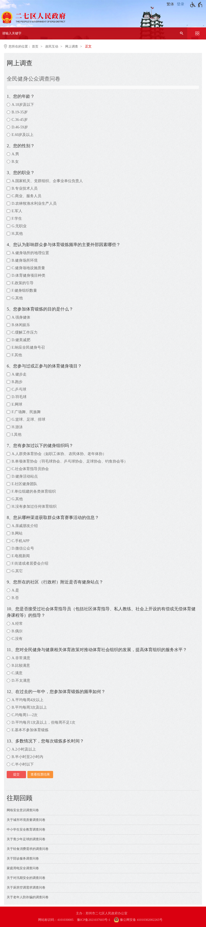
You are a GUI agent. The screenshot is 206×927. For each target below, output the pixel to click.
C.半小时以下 (23, 764)
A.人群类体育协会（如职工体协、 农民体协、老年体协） (59, 454)
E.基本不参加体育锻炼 (30, 730)
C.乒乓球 (19, 389)
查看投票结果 (40, 774)
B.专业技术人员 (25, 188)
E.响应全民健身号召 (28, 347)
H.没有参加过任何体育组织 (34, 506)
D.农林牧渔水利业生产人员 (34, 203)
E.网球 (17, 404)
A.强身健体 (21, 317)
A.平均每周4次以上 (27, 700)
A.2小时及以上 (24, 749)
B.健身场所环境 (25, 260)
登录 (180, 4)
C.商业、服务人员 (26, 196)
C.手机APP (21, 541)
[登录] (181, 4)
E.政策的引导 (23, 283)
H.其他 (17, 234)
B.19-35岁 (20, 112)
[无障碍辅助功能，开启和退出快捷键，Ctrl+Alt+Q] (196, 4)
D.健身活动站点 (25, 476)
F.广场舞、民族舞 (26, 412)
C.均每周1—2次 (25, 715)
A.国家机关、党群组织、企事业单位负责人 (47, 181)
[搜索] (182, 33)
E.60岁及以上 (23, 135)
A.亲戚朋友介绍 (25, 526)
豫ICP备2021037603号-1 (94, 920)
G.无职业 (19, 226)
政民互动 (51, 46)
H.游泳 (17, 427)
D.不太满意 (21, 681)
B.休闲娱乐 (21, 325)
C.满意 (17, 673)
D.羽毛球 (19, 397)
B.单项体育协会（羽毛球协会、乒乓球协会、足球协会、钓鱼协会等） (70, 461)
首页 (35, 46)
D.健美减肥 (21, 340)
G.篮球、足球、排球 (28, 419)
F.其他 (17, 355)
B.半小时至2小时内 (27, 757)
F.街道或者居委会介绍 (30, 563)
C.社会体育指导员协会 (30, 469)
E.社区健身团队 (24, 484)
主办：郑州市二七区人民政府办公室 (101, 913)
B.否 (15, 598)
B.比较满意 (21, 665)
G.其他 (17, 298)
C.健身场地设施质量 (28, 268)
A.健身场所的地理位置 (30, 253)
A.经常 (17, 624)
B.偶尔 (17, 631)
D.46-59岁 (20, 127)
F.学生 (17, 219)
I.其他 (16, 434)
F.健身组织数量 (24, 290)
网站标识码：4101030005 (55, 920)
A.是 (15, 590)
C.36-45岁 (20, 120)
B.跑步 (17, 382)
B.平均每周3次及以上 (29, 707)
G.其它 (17, 571)
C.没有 (17, 639)
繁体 (170, 4)
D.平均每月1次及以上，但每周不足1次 (43, 722)
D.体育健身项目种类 (28, 275)
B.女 (15, 162)
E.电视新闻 (21, 556)
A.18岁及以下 (23, 105)
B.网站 (17, 533)
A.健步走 (19, 374)
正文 (88, 46)
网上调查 (71, 46)
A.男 (15, 154)
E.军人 (17, 211)
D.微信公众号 (23, 548)
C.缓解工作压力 (25, 332)
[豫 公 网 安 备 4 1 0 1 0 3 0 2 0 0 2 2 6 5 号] (141, 920)
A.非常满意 (21, 658)
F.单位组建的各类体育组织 (34, 491)
